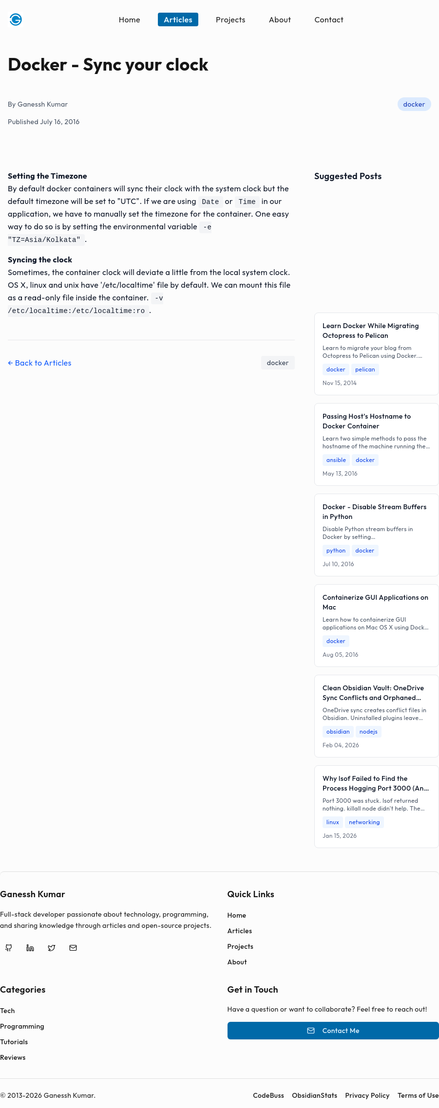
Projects (231, 19)
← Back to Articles (40, 363)
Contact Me (333, 1030)
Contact (329, 19)
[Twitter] (51, 948)
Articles (178, 19)
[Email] (73, 948)
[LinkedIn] (30, 948)
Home (129, 19)
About (280, 19)
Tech (7, 1010)
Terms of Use (418, 1095)
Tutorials (14, 1041)
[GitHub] (9, 948)
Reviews (13, 1057)
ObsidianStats (314, 1095)
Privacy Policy (367, 1095)
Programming (22, 1026)
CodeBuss (268, 1095)
